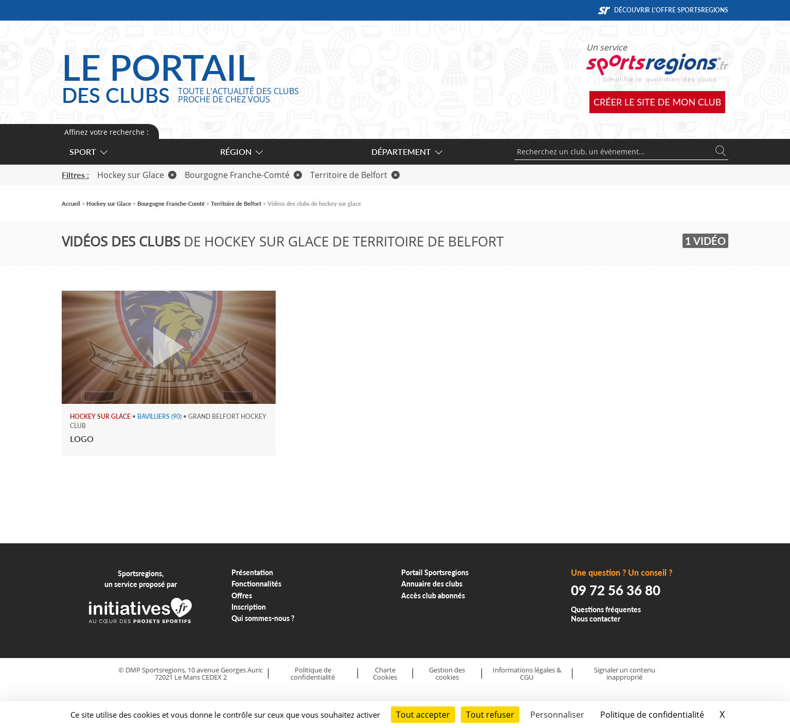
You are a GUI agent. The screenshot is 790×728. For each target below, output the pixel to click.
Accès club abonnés (433, 595)
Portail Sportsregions (435, 572)
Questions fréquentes (606, 609)
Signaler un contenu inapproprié (624, 673)
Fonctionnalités (256, 583)
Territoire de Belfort (355, 175)
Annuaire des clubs (431, 583)
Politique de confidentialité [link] (652, 714)
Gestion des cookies (447, 673)
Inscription (248, 606)
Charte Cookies (385, 673)
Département (406, 151)
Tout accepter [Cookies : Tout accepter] (423, 714)
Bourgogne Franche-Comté (243, 175)
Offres (241, 595)
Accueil (71, 203)
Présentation (252, 572)
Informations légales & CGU (527, 673)
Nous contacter (595, 618)
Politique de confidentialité (313, 673)
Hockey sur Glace (136, 175)
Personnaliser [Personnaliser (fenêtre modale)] (557, 714)
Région (241, 151)
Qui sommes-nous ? (263, 618)
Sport (87, 151)
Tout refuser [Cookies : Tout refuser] (490, 714)
